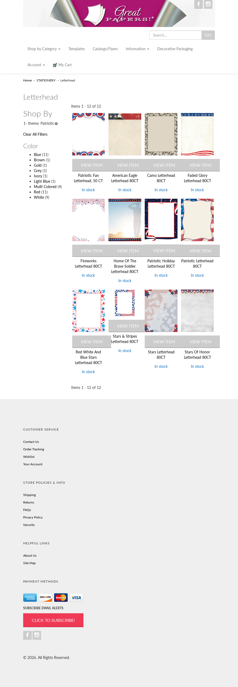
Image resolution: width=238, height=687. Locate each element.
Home (28, 80)
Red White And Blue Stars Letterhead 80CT (88, 357)
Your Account (32, 464)
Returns (28, 502)
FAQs (27, 510)
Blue (37, 154)
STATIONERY (46, 80)
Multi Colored (45, 186)
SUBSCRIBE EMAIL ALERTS (43, 608)
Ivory (38, 176)
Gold (38, 165)
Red (37, 192)
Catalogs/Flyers (105, 48)
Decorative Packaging (175, 48)
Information (137, 48)
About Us (30, 555)
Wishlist (28, 457)
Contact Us (31, 442)
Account (36, 65)
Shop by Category (43, 48)
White (39, 197)
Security (29, 525)
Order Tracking (33, 449)
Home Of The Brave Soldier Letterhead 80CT (124, 266)
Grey (38, 170)
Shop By (37, 113)
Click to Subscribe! (53, 620)
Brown (39, 160)
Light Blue (42, 181)
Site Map (29, 563)
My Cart (62, 65)
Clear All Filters (35, 134)
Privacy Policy (33, 517)
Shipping (29, 495)
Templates (76, 48)
